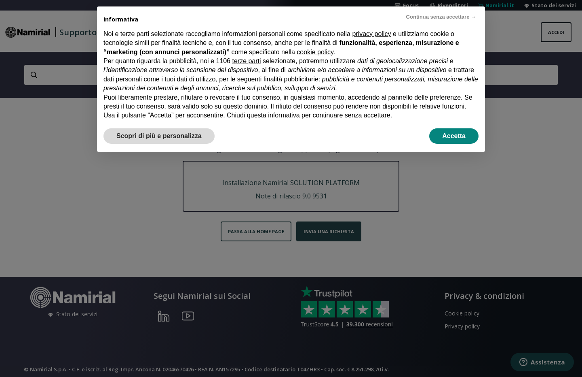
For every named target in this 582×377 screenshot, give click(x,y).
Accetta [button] (454, 124)
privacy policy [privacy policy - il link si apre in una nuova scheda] (371, 22)
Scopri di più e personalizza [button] (159, 124)
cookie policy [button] (315, 40)
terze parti (246, 49)
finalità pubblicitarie (291, 67)
